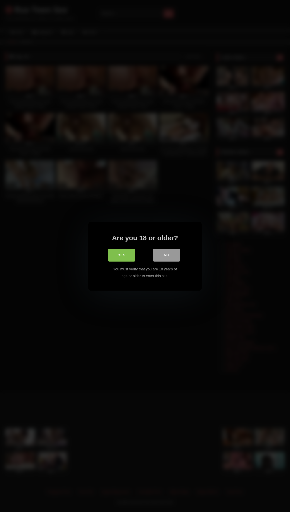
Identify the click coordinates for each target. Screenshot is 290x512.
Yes (121, 255)
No (166, 255)
